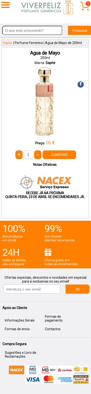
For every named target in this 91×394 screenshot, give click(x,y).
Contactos (53, 329)
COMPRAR (59, 155)
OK (77, 289)
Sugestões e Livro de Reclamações (20, 354)
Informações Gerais (20, 320)
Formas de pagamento (54, 318)
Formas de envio (17, 329)
